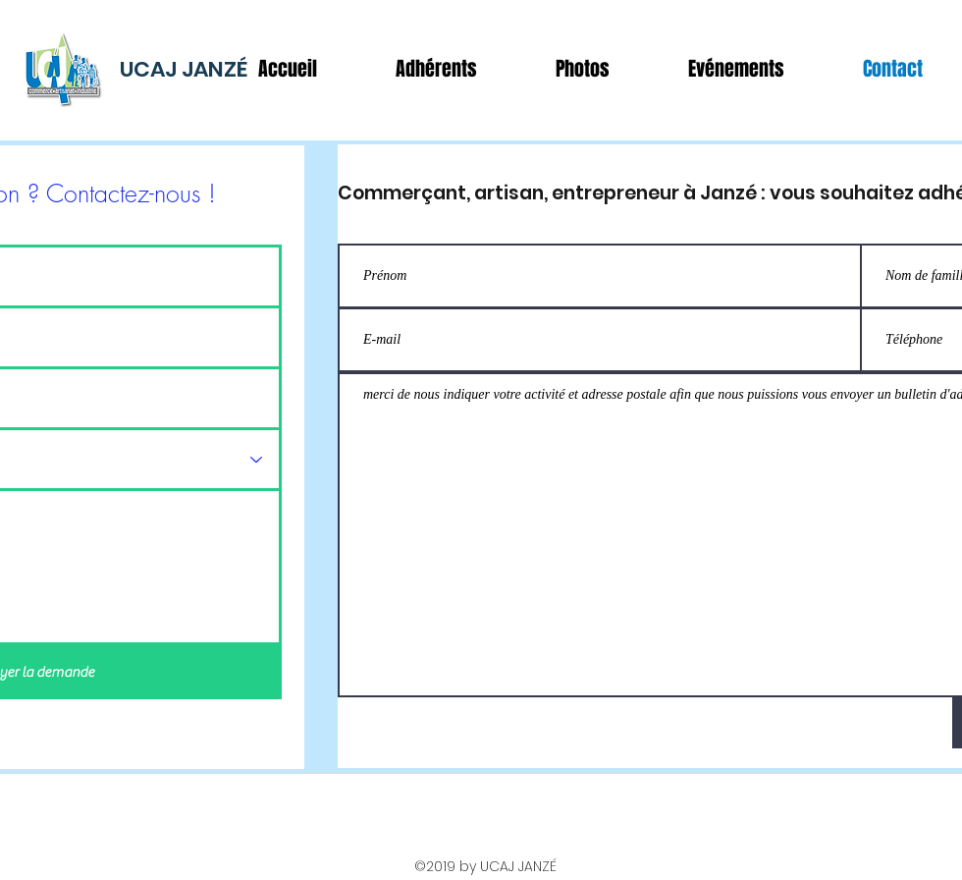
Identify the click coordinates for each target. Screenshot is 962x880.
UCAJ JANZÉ (183, 69)
